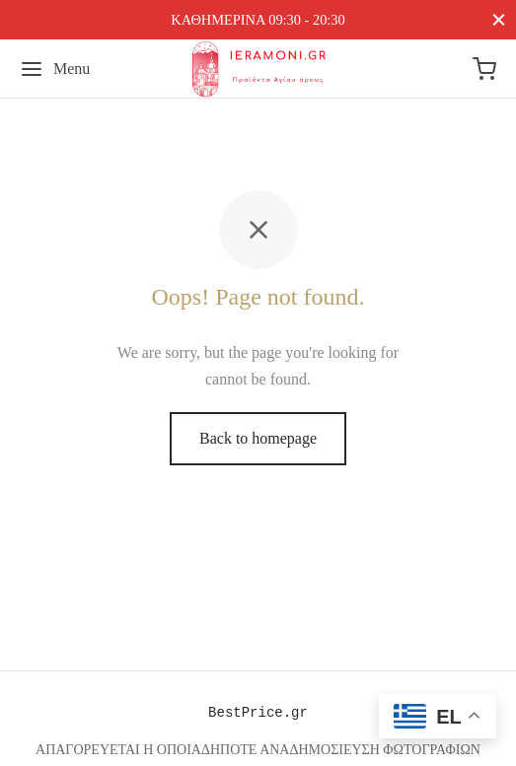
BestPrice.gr (258, 712)
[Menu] (55, 69)
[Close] (498, 19)
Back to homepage (258, 438)
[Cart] (484, 69)
